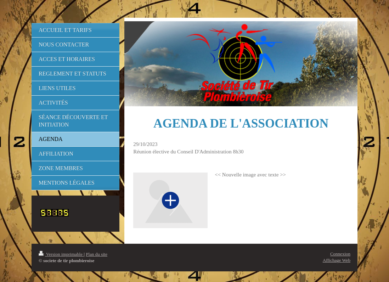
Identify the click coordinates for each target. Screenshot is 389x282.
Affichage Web (336, 260)
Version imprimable (61, 254)
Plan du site (96, 254)
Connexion (340, 253)
